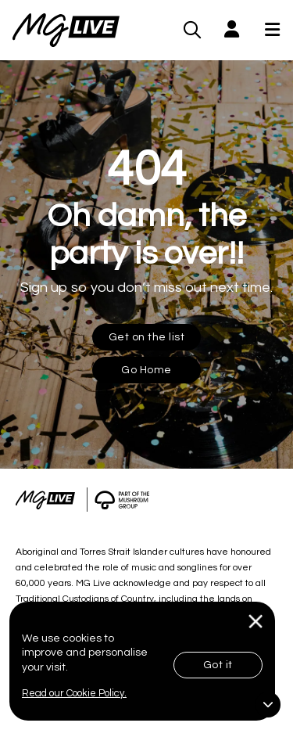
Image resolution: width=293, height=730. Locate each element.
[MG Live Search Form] (192, 29)
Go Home (146, 370)
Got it (218, 665)
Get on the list (147, 337)
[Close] (255, 621)
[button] (231, 30)
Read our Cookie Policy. (74, 693)
